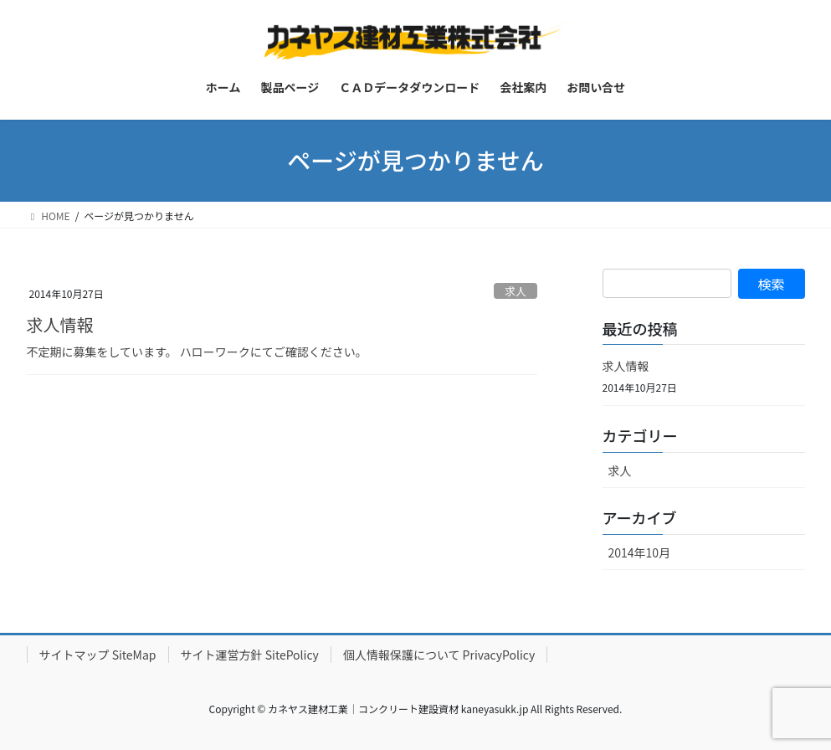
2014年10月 (639, 552)
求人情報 (60, 324)
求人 (515, 291)
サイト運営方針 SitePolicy (250, 654)
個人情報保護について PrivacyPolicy (439, 654)
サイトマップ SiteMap (97, 654)
